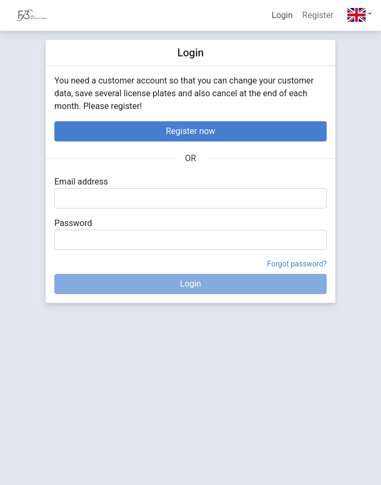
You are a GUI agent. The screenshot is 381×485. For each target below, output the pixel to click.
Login (282, 15)
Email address (81, 182)
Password (73, 223)
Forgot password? (297, 264)
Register (318, 15)
